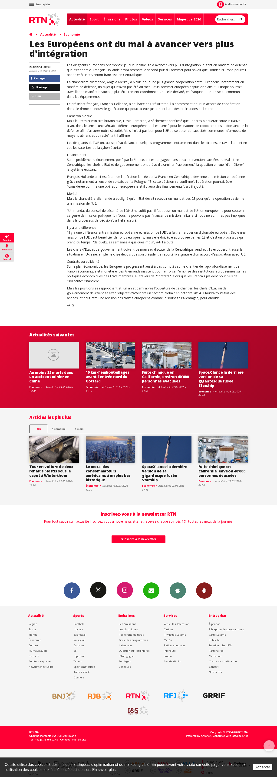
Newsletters (151, 590)
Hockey (78, 629)
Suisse (32, 629)
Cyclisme (79, 645)
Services (165, 19)
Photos (131, 19)
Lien (36, 96)
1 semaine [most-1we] (59, 429)
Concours (125, 666)
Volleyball (79, 639)
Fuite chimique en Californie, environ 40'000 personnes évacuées (165, 377)
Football (79, 623)
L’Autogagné (126, 655)
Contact (213, 666)
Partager (38, 78)
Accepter (262, 767)
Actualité (77, 19)
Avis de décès (172, 661)
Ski (75, 650)
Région (33, 623)
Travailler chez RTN (220, 645)
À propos (214, 623)
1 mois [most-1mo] (79, 429)
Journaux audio (38, 650)
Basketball (80, 634)
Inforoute (170, 650)
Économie (72, 34)
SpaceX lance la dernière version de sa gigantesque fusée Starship (221, 379)
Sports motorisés (84, 666)
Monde (33, 634)
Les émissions (127, 623)
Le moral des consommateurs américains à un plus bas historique (108, 473)
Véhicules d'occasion (176, 623)
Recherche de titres (131, 634)
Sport (94, 19)
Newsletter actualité (41, 666)
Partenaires (216, 650)
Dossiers (34, 655)
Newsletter (215, 672)
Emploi (168, 655)
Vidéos (147, 19)
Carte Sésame (217, 634)
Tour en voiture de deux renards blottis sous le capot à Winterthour (51, 471)
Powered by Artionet (198, 735)
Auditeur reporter (40, 661)
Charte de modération (223, 661)
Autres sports (82, 672)
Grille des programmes (133, 639)
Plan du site (79, 739)
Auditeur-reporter (231, 4)
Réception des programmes (226, 629)
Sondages (125, 661)
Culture (33, 645)
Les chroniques (128, 629)
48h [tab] (38, 429)
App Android (204, 590)
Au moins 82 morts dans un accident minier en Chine (51, 377)
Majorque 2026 (189, 19)
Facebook (72, 590)
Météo (168, 639)
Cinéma (168, 629)
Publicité (214, 639)
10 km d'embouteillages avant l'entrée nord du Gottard (107, 377)
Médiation (215, 655)
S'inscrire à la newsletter (138, 539)
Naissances (125, 645)
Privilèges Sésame (175, 634)
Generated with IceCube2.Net (230, 735)
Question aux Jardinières (134, 650)
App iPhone (178, 590)
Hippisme (80, 655)
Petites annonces (174, 645)
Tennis (78, 661)
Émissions (112, 19)
